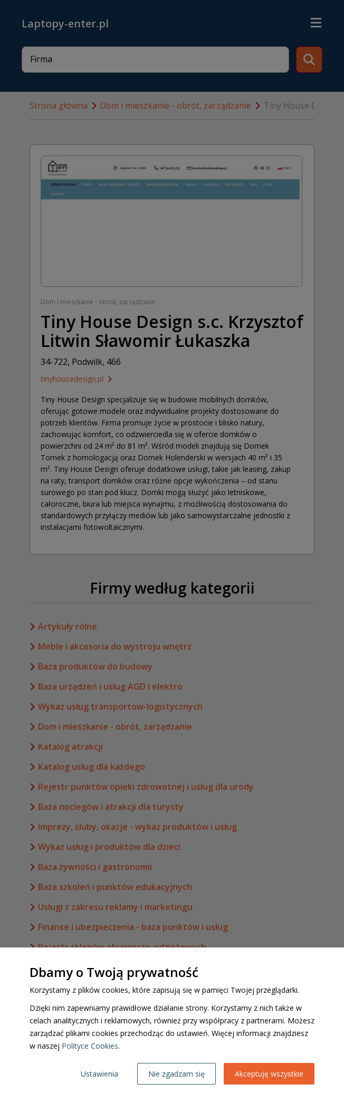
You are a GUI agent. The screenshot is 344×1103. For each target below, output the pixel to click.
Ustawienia (99, 1074)
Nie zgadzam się (176, 1074)
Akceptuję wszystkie (269, 1074)
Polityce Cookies (90, 1046)
